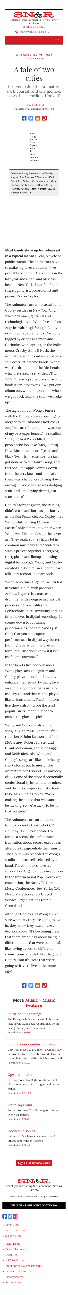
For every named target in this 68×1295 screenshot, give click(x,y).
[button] (58, 40)
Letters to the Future (18, 1271)
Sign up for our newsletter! (34, 1163)
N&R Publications (16, 1260)
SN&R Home (13, 1243)
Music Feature (35, 58)
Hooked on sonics (21, 1131)
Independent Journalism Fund (24, 1265)
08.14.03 (37, 54)
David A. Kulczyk (35, 104)
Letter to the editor (14, 1230)
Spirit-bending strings (25, 1014)
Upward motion (20, 1074)
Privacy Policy (14, 1276)
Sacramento (22, 54)
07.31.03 (26, 1062)
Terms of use (13, 1282)
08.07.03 (26, 1032)
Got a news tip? (11, 1235)
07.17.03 (26, 1119)
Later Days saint (20, 1105)
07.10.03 (26, 1144)
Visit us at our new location (34, 1205)
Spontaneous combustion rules (31, 1044)
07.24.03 (26, 1093)
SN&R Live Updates (34, 27)
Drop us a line (10, 1224)
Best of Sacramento (17, 1249)
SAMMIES (11, 1254)
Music (49, 54)
